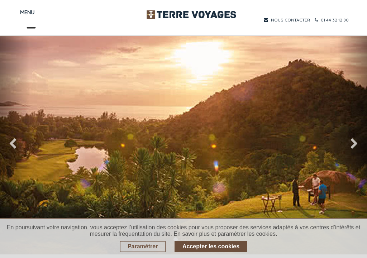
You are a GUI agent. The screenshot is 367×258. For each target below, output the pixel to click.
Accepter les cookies (210, 246)
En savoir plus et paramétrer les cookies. (225, 234)
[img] (14, 145)
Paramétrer (143, 246)
